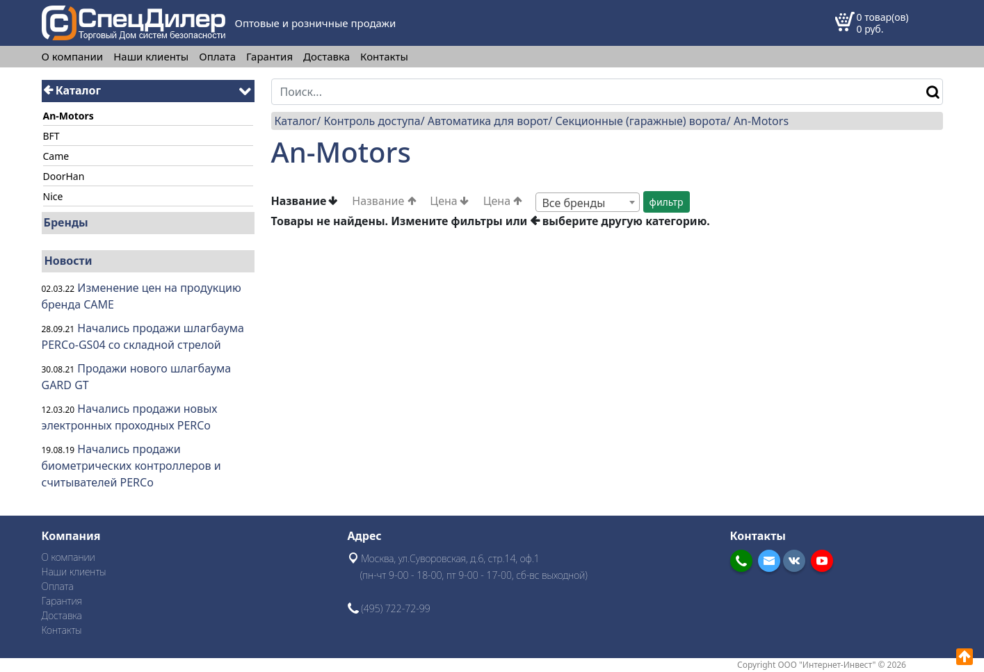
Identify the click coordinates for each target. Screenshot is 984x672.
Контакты (384, 56)
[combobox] (587, 202)
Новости (68, 260)
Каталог (73, 90)
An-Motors (761, 121)
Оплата (217, 56)
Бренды (66, 222)
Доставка (326, 56)
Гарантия (269, 56)
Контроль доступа (371, 121)
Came (56, 156)
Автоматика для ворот (488, 121)
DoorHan (64, 176)
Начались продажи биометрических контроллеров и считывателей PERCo (131, 465)
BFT (51, 135)
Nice (53, 196)
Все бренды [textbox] (573, 203)
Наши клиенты (150, 56)
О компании (73, 56)
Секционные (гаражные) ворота (640, 121)
